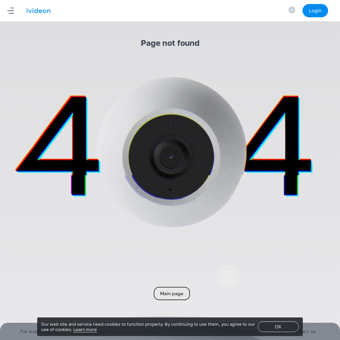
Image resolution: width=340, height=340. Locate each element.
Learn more (85, 329)
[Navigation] (10, 10)
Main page (171, 293)
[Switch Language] (291, 10)
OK (278, 326)
